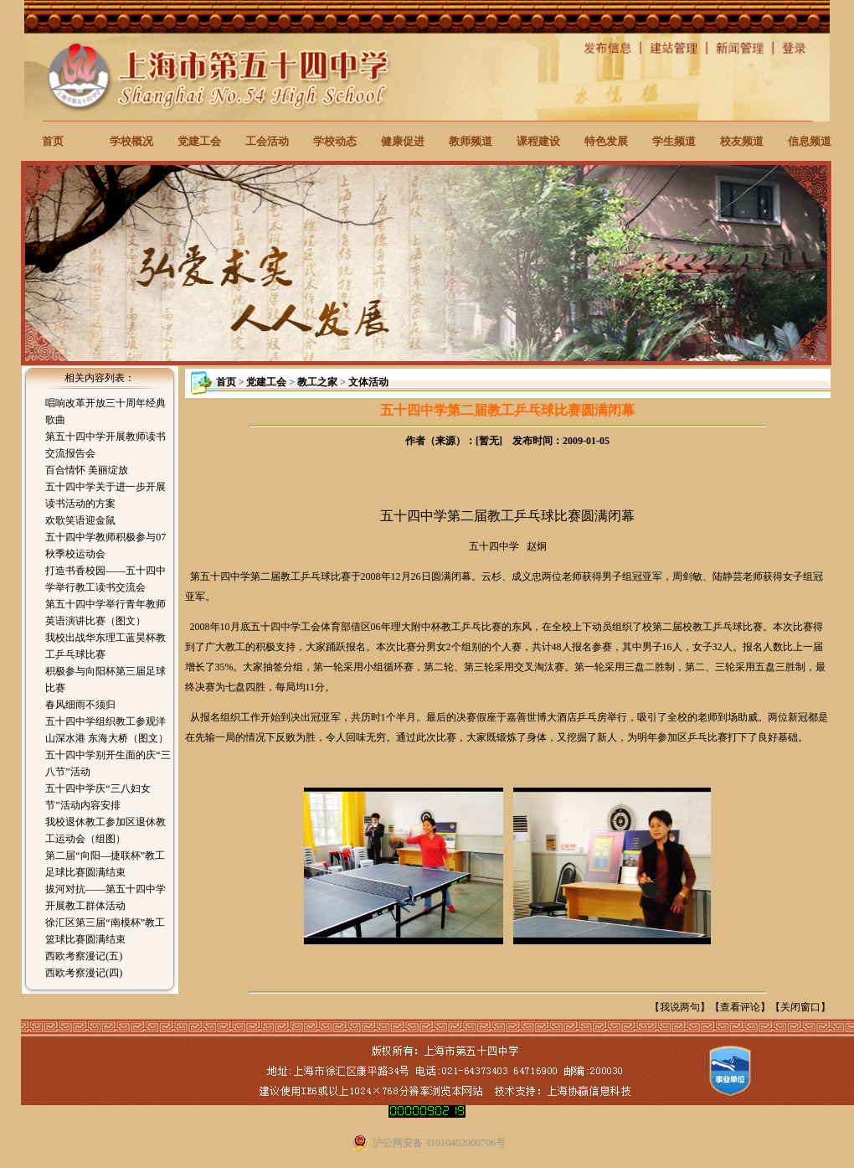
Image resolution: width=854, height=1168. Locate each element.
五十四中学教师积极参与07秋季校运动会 (105, 545)
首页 (53, 141)
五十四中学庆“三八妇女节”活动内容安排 (97, 797)
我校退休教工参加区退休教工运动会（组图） (105, 830)
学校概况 (131, 141)
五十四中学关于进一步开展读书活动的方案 (105, 495)
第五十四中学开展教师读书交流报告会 (105, 445)
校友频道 (742, 141)
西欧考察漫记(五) (83, 956)
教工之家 (317, 382)
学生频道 (674, 141)
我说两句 (680, 1007)
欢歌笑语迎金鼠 (80, 520)
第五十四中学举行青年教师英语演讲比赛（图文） (105, 612)
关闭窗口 (800, 1007)
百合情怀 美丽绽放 (86, 470)
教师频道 (470, 141)
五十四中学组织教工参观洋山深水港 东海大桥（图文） (106, 730)
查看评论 (740, 1007)
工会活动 (267, 141)
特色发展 (606, 141)
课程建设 (538, 141)
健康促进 (402, 141)
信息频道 (809, 141)
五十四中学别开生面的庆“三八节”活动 (107, 763)
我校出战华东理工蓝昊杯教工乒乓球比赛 (105, 646)
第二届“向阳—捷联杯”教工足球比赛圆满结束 (105, 864)
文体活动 (368, 382)
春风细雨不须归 (80, 705)
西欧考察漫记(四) (83, 973)
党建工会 (199, 141)
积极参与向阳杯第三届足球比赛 (105, 679)
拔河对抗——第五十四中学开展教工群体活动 (105, 897)
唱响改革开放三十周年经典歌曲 (105, 411)
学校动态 (335, 141)
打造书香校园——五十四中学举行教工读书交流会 (105, 579)
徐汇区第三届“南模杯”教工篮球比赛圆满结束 (105, 931)
